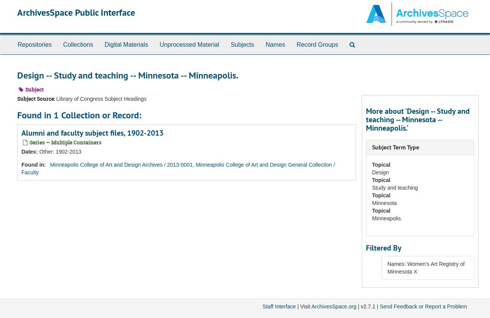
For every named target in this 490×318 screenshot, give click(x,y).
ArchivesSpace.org (333, 306)
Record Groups (317, 44)
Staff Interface (279, 306)
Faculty (30, 172)
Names (275, 44)
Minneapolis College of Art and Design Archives (106, 165)
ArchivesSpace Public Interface (76, 12)
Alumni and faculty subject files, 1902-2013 (92, 133)
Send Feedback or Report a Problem (423, 306)
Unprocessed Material (189, 44)
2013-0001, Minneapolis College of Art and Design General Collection (249, 165)
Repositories (35, 44)
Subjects (242, 44)
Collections (78, 44)
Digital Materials (126, 44)
